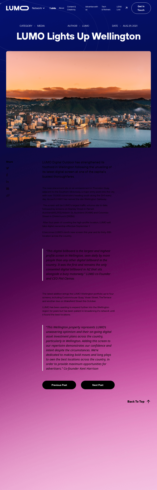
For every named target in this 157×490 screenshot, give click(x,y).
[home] (17, 8)
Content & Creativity (71, 8)
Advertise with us (91, 8)
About (61, 8)
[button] (38, 8)
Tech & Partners (106, 8)
